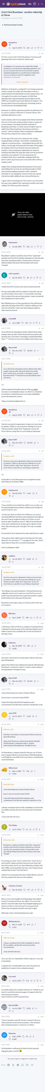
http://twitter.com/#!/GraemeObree (15, 997)
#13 (42, 725)
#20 (42, 1045)
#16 (42, 895)
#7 (43, 451)
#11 (42, 654)
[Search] (42, 4)
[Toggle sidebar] (38, 4)
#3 (43, 283)
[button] (3, 4)
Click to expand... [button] (23, 82)
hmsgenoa (6, 18)
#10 (42, 623)
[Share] (39, 53)
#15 (42, 835)
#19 (42, 1017)
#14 (42, 779)
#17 (42, 933)
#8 (43, 502)
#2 (43, 252)
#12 (42, 689)
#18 (42, 986)
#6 (43, 421)
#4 (43, 328)
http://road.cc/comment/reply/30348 (15, 698)
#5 (43, 359)
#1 (43, 53)
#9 (43, 567)
